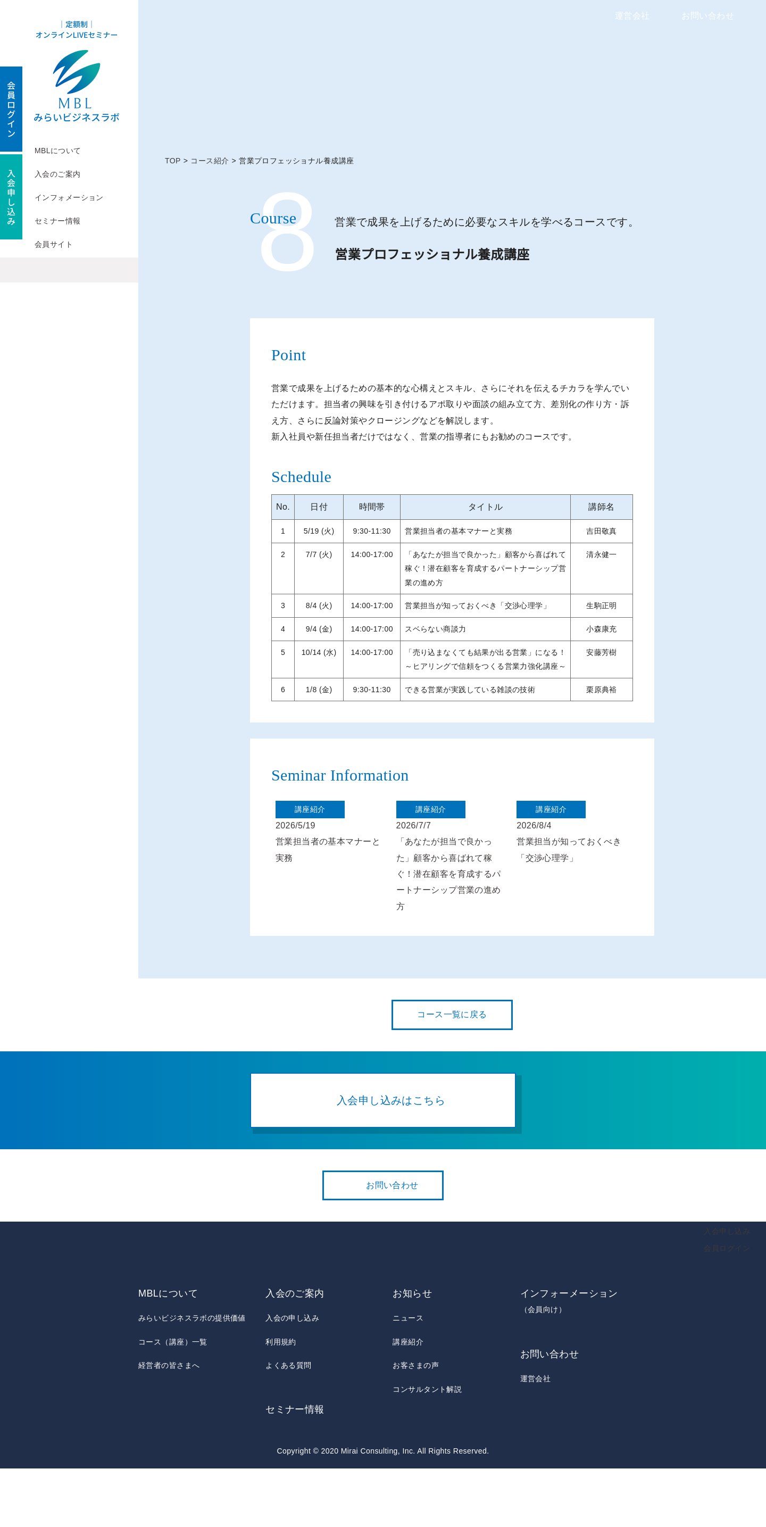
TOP (173, 160)
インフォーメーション (574, 1360)
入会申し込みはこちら (391, 1158)
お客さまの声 (416, 1423)
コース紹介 (210, 160)
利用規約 (280, 1400)
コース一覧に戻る (452, 1073)
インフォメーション (69, 197)
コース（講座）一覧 (172, 1400)
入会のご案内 (58, 174)
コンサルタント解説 (427, 1447)
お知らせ (412, 1352)
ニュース (408, 1376)
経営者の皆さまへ (168, 1423)
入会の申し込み (292, 1376)
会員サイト (54, 244)
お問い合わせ (707, 16)
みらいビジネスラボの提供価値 (192, 1376)
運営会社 (632, 16)
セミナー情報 (58, 220)
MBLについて (58, 150)
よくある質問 (288, 1423)
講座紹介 (408, 1400)
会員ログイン (727, 1306)
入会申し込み (727, 1289)
